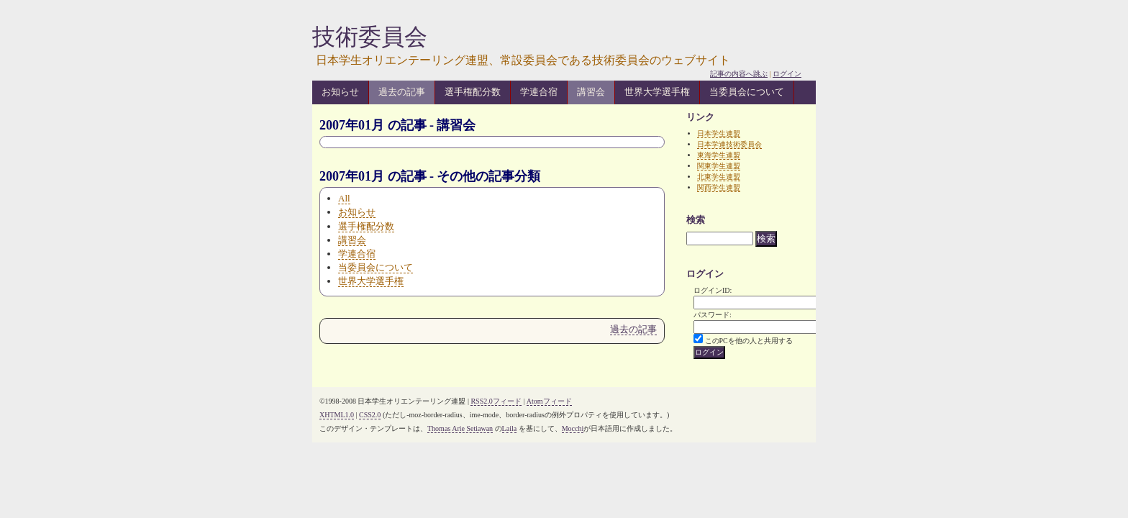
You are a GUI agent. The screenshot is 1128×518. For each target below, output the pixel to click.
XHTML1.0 (336, 415)
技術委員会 (369, 37)
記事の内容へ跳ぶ (739, 74)
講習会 (591, 91)
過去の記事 (401, 91)
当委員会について (746, 91)
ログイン (787, 74)
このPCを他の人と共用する (749, 341)
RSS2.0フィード (495, 401)
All (344, 198)
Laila (509, 428)
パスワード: (712, 315)
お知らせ (340, 91)
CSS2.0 (370, 415)
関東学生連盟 (718, 166)
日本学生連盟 (718, 133)
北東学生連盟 (718, 177)
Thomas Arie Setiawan (460, 428)
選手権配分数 (473, 91)
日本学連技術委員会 (729, 144)
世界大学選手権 (657, 91)
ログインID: (712, 290)
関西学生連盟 (718, 187)
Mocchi (573, 428)
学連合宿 (539, 91)
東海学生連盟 (718, 155)
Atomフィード (549, 401)
